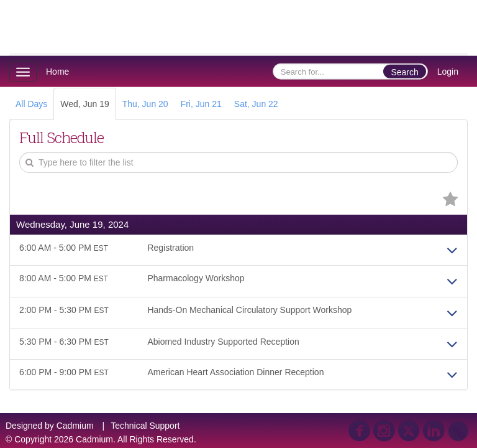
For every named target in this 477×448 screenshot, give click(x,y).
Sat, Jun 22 (256, 104)
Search (404, 72)
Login (447, 72)
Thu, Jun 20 (145, 104)
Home (57, 72)
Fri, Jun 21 (201, 104)
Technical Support (145, 426)
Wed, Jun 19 (84, 104)
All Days (31, 104)
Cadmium (75, 426)
